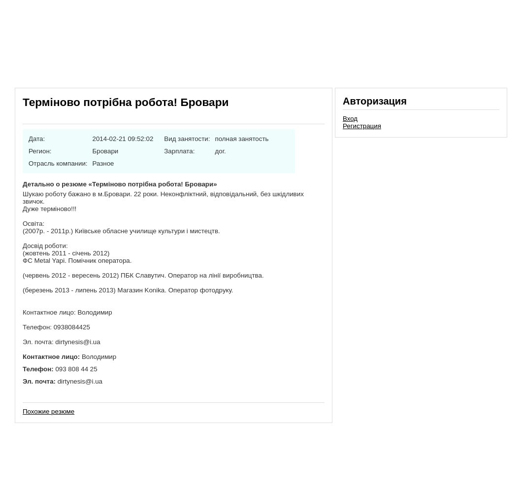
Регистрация (362, 126)
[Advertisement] (421, 209)
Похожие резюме (48, 411)
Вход (350, 118)
